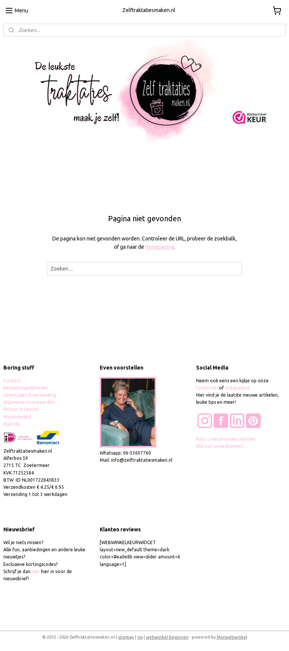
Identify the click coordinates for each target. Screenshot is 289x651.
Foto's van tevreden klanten (225, 439)
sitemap (126, 637)
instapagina (237, 387)
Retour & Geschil (20, 409)
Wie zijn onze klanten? (219, 446)
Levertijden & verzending (29, 394)
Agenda (11, 423)
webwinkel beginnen (167, 637)
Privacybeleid (17, 416)
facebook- (207, 387)
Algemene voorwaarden (29, 402)
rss (140, 637)
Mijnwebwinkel (232, 637)
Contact (12, 380)
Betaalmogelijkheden (26, 387)
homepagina (159, 247)
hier (36, 571)
